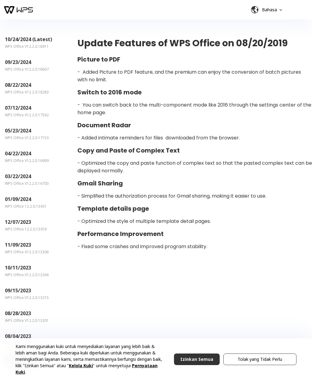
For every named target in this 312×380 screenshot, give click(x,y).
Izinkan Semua (196, 359)
